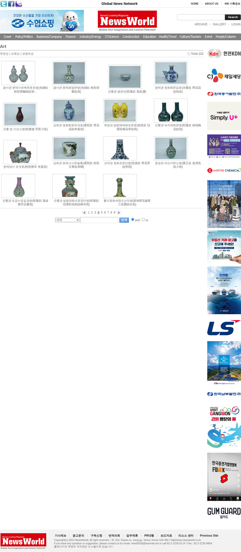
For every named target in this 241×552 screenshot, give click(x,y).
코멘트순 (28, 53)
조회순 (15, 53)
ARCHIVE (200, 24)
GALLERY (219, 24)
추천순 (4, 53)
